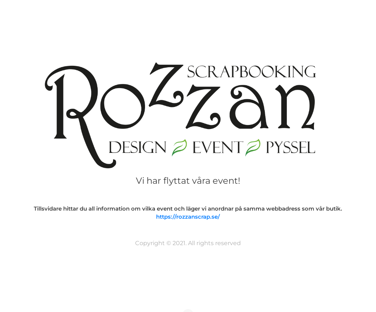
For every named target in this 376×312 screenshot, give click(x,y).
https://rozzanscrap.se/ (188, 216)
